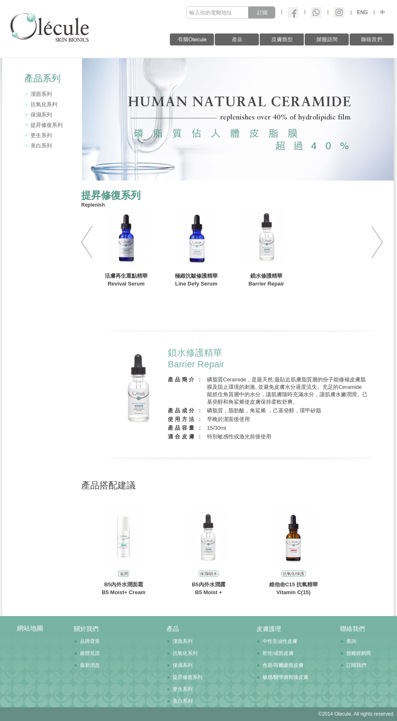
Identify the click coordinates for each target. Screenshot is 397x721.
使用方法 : (185, 419)
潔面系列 (41, 94)
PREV (90, 242)
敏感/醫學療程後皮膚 (285, 677)
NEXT (374, 242)
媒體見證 (90, 653)
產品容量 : (185, 428)
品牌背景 (90, 641)
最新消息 (90, 665)
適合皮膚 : (185, 436)
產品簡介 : (185, 379)
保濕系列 (41, 115)
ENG (362, 12)
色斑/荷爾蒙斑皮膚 (283, 665)
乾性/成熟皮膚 (278, 653)
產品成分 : (185, 410)
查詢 (351, 641)
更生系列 (41, 135)
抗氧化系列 (44, 104)
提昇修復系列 (47, 125)
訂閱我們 (356, 665)
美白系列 (41, 146)
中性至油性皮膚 (280, 641)
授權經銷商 (358, 653)
